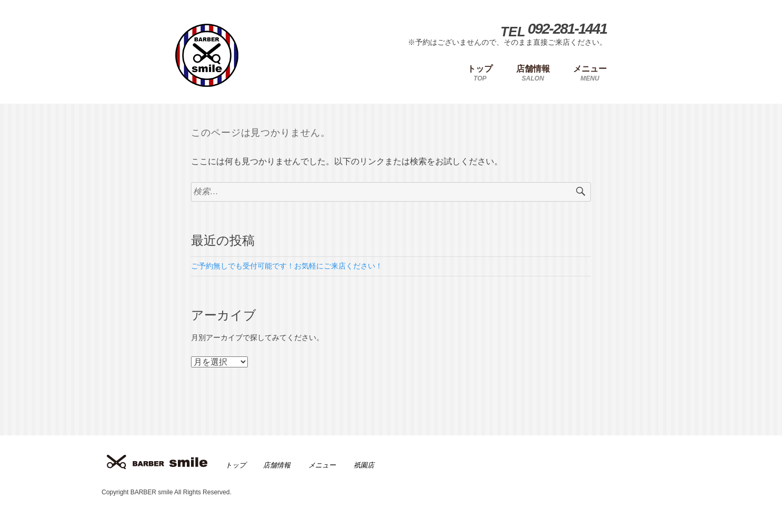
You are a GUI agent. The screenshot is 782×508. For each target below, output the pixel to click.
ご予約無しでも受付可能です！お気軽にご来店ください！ (287, 266)
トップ (235, 465)
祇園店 (364, 465)
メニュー (322, 465)
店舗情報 (276, 465)
